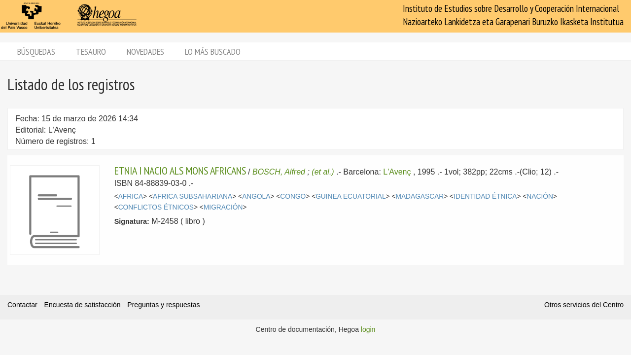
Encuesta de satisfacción (82, 305)
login (368, 329)
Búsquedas (36, 51)
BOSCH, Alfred (278, 172)
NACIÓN (539, 196)
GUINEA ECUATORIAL (351, 196)
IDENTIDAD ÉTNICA (485, 196)
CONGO (293, 196)
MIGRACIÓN (223, 207)
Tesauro (91, 51)
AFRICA (130, 196)
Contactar (22, 305)
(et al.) (323, 172)
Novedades (145, 51)
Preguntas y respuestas (163, 305)
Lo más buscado (213, 51)
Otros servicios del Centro (584, 305)
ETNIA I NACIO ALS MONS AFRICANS (180, 171)
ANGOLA (256, 196)
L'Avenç (397, 172)
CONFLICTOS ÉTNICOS (156, 207)
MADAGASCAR (419, 196)
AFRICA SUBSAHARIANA (192, 196)
